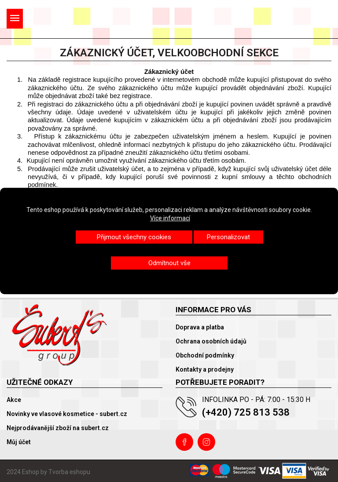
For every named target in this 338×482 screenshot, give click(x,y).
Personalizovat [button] (228, 237)
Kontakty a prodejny (205, 369)
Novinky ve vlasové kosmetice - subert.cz (67, 413)
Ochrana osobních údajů (211, 341)
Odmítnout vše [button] (169, 263)
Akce (14, 399)
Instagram (206, 442)
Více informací (170, 218)
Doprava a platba (200, 327)
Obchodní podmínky (205, 355)
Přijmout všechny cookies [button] (134, 237)
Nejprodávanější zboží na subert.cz (58, 427)
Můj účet (19, 441)
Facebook (184, 442)
